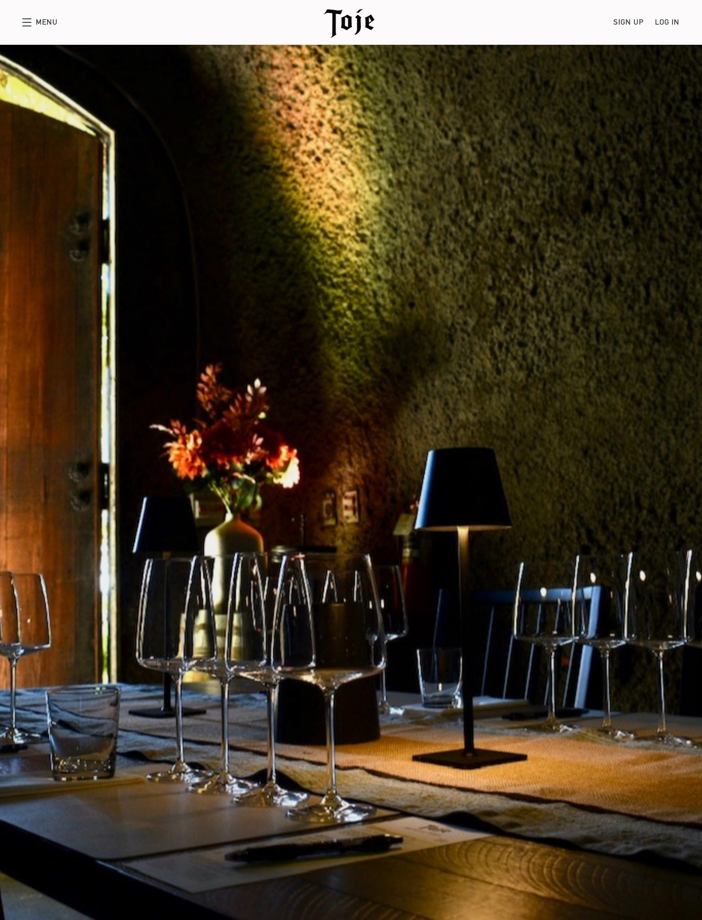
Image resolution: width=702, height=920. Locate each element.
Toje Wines (351, 22)
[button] (40, 22)
